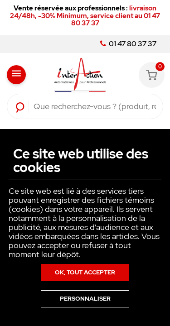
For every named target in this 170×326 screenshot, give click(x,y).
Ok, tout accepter (85, 272)
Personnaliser (85, 298)
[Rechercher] (95, 106)
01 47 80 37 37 (128, 43)
